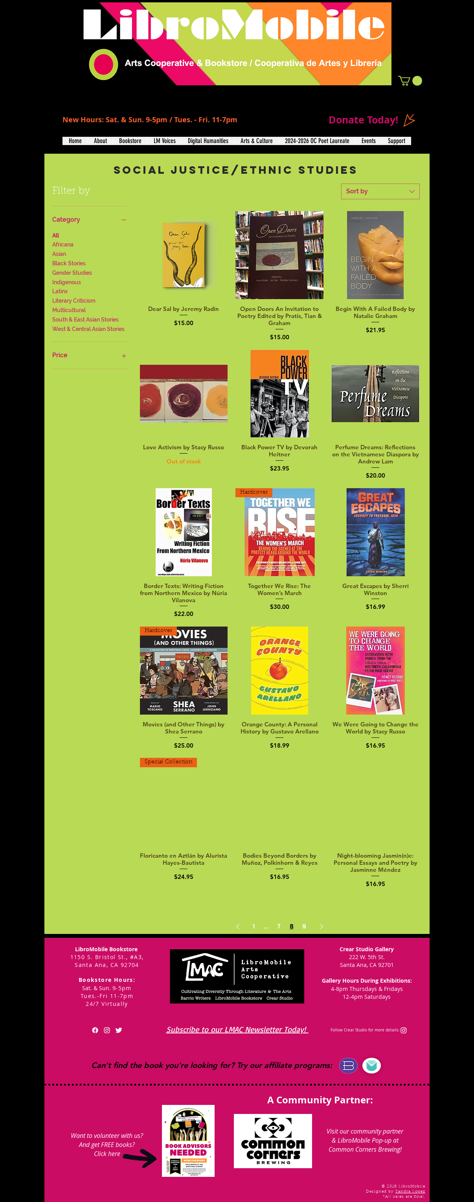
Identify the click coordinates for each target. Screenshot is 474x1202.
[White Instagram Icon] (107, 1030)
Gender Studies (72, 272)
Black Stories (69, 262)
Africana (62, 244)
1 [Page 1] (254, 926)
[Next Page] (321, 926)
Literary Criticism (74, 300)
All (55, 235)
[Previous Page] (238, 926)
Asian (59, 253)
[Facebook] (95, 1030)
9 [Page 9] (304, 926)
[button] (410, 81)
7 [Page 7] (279, 926)
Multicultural (69, 309)
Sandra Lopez (410, 1192)
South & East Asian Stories (85, 319)
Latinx (60, 290)
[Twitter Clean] (119, 1030)
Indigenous (66, 281)
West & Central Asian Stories (88, 328)
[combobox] (380, 191)
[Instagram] (404, 1030)
